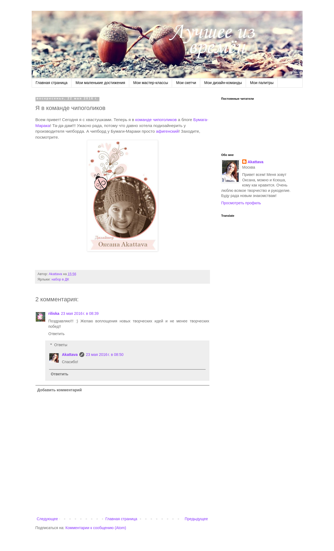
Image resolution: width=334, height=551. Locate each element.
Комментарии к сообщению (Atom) (96, 528)
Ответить (56, 334)
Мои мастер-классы (150, 83)
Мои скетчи (186, 83)
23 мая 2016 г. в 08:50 (105, 354)
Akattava (70, 354)
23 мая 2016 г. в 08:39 (80, 313)
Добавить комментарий (59, 390)
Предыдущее (196, 519)
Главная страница (52, 83)
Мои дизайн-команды (223, 83)
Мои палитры (262, 83)
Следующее (47, 519)
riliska (53, 313)
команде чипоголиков (156, 119)
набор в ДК (60, 279)
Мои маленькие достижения (100, 83)
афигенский (167, 131)
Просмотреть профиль (241, 203)
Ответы (60, 345)
